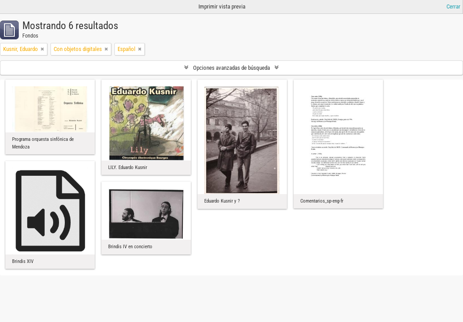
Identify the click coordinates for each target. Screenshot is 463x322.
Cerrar (453, 6)
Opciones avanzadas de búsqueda (231, 67)
